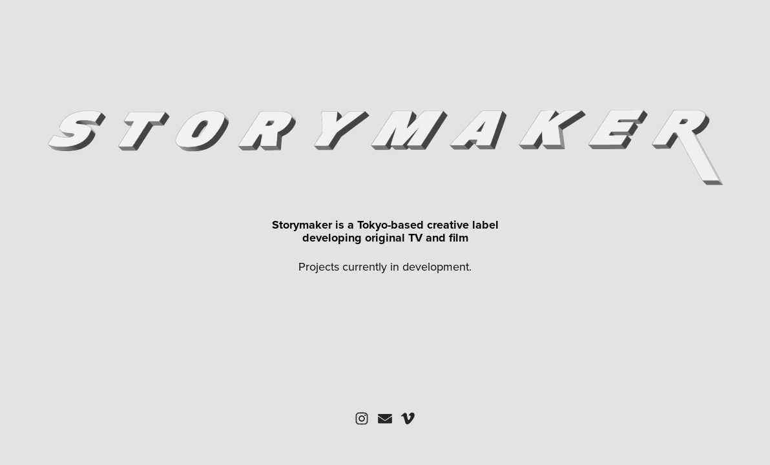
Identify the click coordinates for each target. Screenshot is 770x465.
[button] (361, 418)
